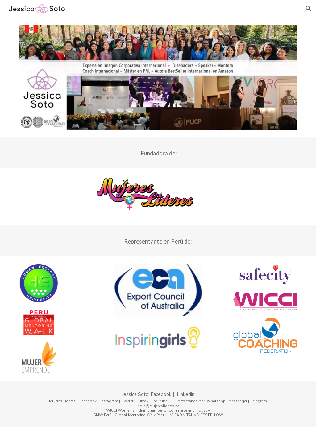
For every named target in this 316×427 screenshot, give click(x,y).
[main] (158, 152)
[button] (308, 8)
